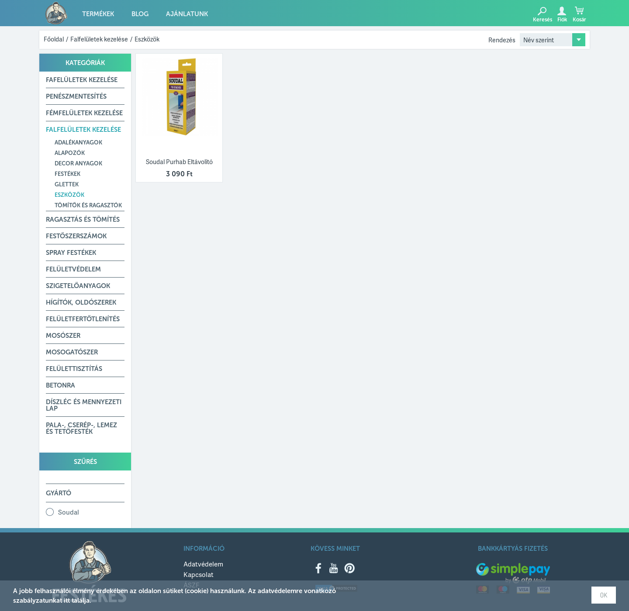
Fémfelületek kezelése (84, 113)
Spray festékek (71, 253)
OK (603, 595)
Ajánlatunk (187, 14)
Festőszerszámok (76, 236)
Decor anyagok (78, 163)
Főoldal (54, 39)
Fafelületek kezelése (82, 80)
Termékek (98, 14)
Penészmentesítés (76, 96)
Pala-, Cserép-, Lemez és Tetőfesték (81, 428)
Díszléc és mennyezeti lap (83, 405)
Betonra (60, 385)
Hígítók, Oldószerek (81, 302)
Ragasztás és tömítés (83, 219)
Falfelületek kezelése (99, 39)
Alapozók (70, 153)
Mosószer (63, 336)
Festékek (67, 174)
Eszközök (147, 39)
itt (67, 600)
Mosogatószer (72, 352)
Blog (140, 14)
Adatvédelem (203, 564)
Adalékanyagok (78, 142)
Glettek (67, 184)
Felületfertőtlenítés (83, 319)
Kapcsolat (198, 574)
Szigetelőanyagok (78, 286)
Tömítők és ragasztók (88, 205)
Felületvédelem (73, 269)
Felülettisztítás (74, 369)
